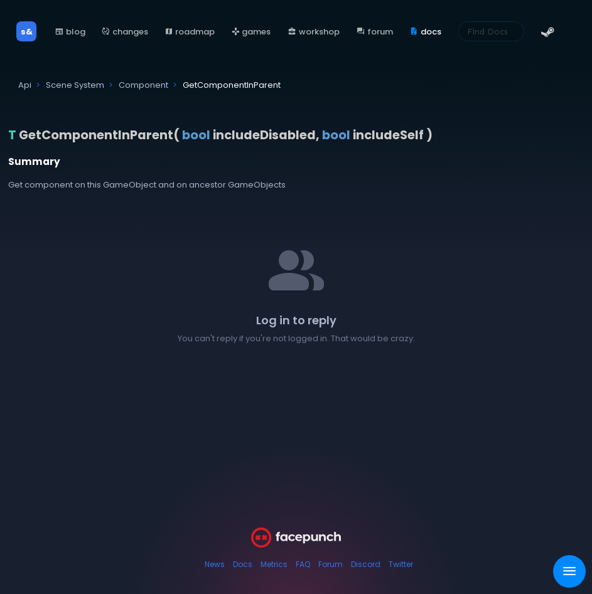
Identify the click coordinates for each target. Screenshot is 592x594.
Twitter (401, 564)
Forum (330, 564)
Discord (365, 564)
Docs (242, 564)
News (215, 564)
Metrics (274, 564)
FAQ (303, 564)
